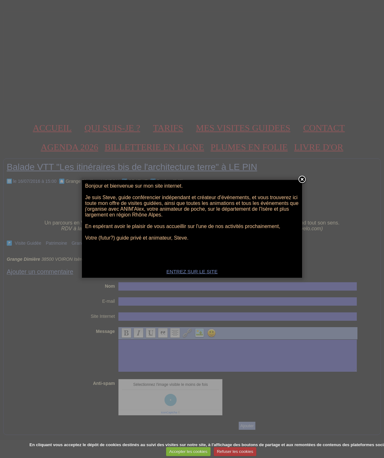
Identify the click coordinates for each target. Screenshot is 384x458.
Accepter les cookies (188, 451)
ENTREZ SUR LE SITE (192, 271)
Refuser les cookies (235, 451)
